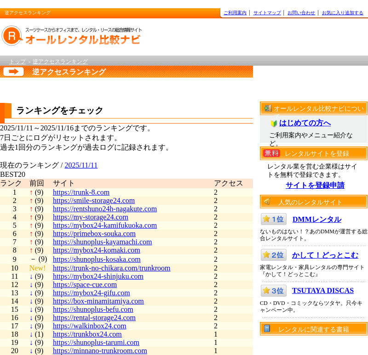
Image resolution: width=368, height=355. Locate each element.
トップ (17, 61)
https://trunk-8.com (81, 192)
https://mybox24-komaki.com (96, 250)
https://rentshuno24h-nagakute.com (105, 209)
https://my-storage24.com (90, 217)
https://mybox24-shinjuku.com (98, 276)
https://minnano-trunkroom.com (100, 351)
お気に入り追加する (342, 12)
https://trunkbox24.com (87, 334)
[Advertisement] (116, 88)
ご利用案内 (235, 12)
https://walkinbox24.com (89, 326)
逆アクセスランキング (60, 61)
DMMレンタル (316, 219)
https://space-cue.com (85, 284)
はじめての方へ (305, 123)
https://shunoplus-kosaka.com (97, 259)
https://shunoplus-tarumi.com (96, 342)
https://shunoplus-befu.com (93, 309)
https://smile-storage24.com (94, 200)
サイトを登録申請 (315, 185)
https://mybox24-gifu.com (91, 293)
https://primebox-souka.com (94, 233)
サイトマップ (267, 12)
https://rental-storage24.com (94, 317)
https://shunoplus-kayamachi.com (102, 242)
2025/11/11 (81, 165)
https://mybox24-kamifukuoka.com (105, 225)
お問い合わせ (301, 12)
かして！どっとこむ (325, 255)
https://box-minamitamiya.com (98, 301)
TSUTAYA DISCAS (323, 290)
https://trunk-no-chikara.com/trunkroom (112, 268)
